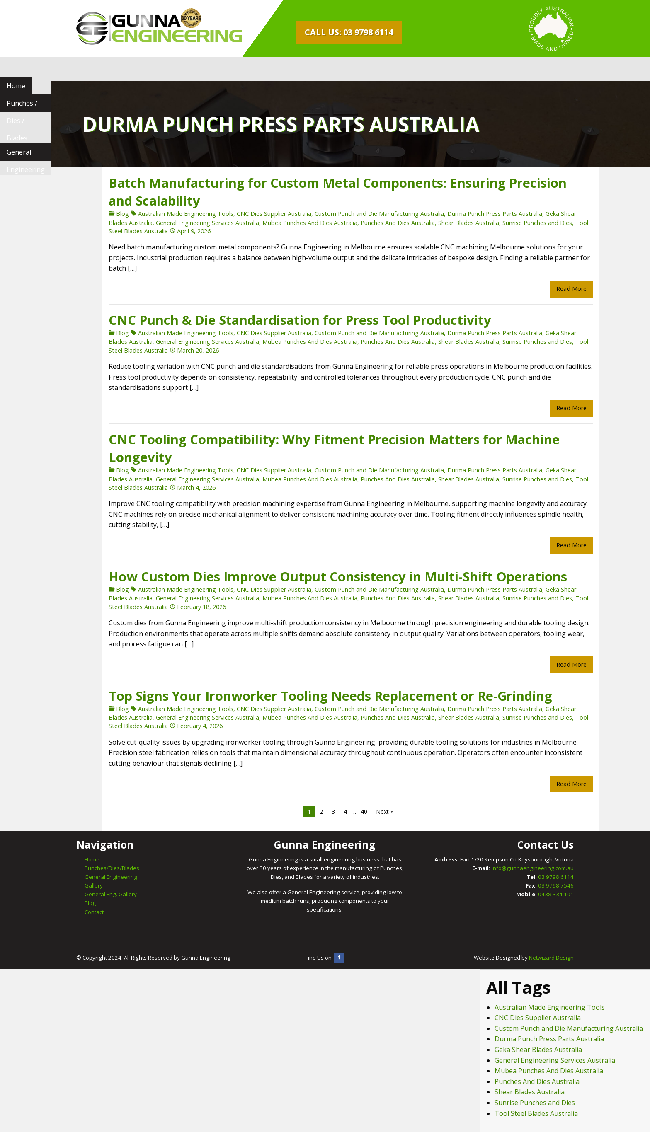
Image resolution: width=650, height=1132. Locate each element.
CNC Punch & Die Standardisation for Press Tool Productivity (274, 320)
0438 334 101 (556, 894)
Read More (546, 289)
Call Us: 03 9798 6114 (349, 32)
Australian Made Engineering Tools (160, 214)
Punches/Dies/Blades (112, 868)
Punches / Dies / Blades (151, 69)
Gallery (94, 885)
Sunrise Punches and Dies (511, 223)
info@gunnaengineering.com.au (533, 868)
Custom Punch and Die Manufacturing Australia (353, 214)
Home (92, 69)
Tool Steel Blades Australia (536, 1113)
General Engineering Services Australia (181, 223)
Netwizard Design (551, 957)
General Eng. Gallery (111, 894)
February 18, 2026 (175, 607)
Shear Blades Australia (442, 223)
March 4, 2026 (170, 487)
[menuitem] (92, 69)
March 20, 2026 (172, 350)
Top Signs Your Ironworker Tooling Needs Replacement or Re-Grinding (304, 695)
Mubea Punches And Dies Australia (284, 223)
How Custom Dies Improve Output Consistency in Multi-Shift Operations (312, 576)
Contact (94, 912)
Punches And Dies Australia (372, 223)
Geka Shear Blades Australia (538, 1049)
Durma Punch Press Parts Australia (469, 214)
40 (338, 811)
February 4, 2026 (174, 726)
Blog (96, 214)
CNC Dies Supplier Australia (248, 214)
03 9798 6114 (556, 876)
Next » (359, 811)
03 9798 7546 (556, 885)
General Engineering (233, 69)
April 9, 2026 (168, 231)
